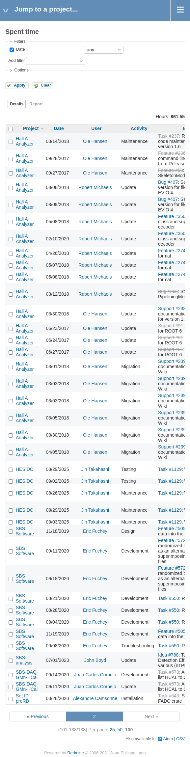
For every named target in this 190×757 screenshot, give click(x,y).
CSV (180, 739)
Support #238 (172, 308)
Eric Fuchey (95, 531)
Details (16, 104)
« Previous (37, 716)
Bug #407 (168, 182)
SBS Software (25, 531)
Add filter (16, 60)
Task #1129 (170, 469)
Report (36, 104)
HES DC (24, 469)
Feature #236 (171, 153)
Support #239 (172, 361)
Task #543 (168, 695)
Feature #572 (171, 540)
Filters (19, 41)
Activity (139, 128)
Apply (19, 85)
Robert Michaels (95, 187)
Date (20, 49)
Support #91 (170, 325)
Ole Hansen (95, 141)
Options (21, 70)
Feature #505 (171, 528)
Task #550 (168, 598)
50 (120, 729)
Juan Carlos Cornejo (95, 674)
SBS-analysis (24, 660)
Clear (46, 85)
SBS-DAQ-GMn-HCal (27, 674)
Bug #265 (168, 291)
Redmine (75, 753)
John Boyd (95, 660)
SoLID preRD (22, 698)
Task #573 (168, 672)
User (96, 128)
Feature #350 (171, 216)
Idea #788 (168, 655)
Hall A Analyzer (25, 141)
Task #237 (168, 136)
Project (31, 128)
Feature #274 (171, 250)
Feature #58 (170, 170)
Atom (168, 739)
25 (112, 729)
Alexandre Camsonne (95, 698)
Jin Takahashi (95, 469)
